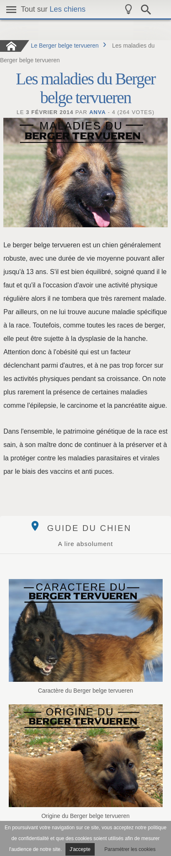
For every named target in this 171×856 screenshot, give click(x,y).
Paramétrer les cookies (130, 849)
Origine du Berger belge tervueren (86, 761)
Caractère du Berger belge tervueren (86, 636)
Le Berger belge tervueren (65, 45)
